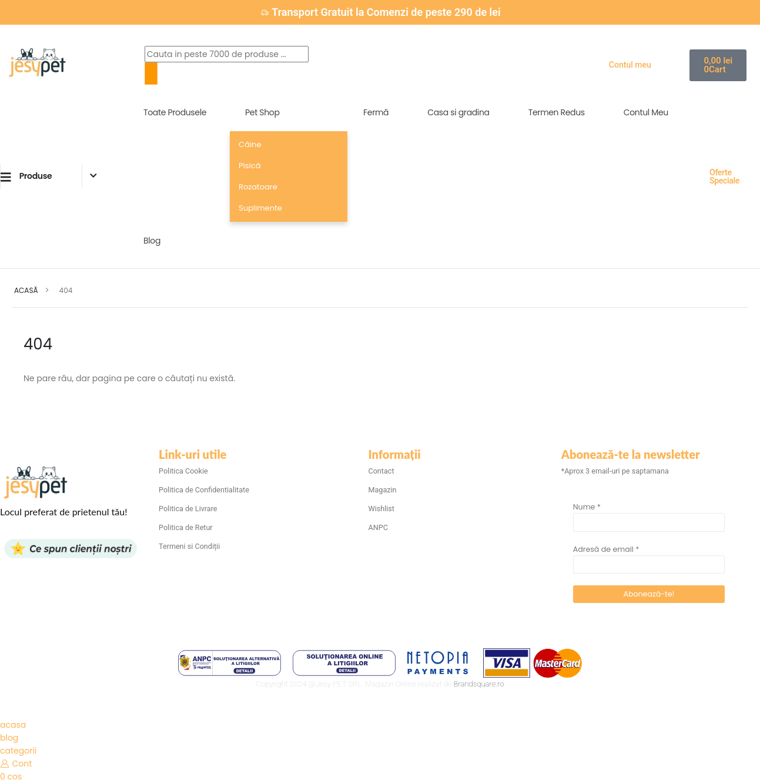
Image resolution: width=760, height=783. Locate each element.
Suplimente (260, 208)
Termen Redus (556, 112)
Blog (151, 240)
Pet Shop (262, 112)
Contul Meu (646, 112)
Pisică (249, 165)
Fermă (376, 112)
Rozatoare (258, 186)
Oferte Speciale (724, 176)
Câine (250, 144)
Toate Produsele (174, 112)
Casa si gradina (458, 112)
